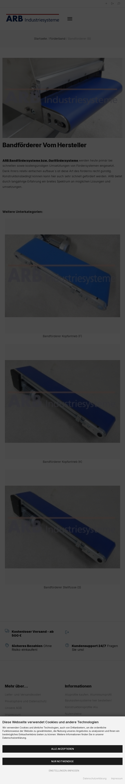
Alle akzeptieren (62, 748)
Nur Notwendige (62, 761)
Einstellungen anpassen (62, 770)
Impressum (117, 778)
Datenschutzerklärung (94, 778)
